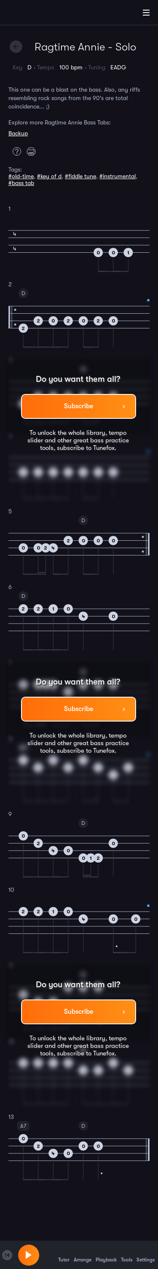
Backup (18, 133)
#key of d (49, 176)
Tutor (64, 1255)
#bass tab (21, 183)
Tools (126, 1255)
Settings (146, 1255)
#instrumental (117, 176)
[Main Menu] (146, 12)
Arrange (82, 1255)
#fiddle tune (80, 176)
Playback (106, 1255)
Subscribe (78, 406)
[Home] (33, 13)
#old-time (21, 176)
